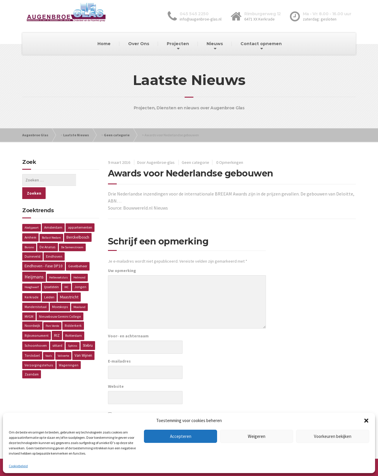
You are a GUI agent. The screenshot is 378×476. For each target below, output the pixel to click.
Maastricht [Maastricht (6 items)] (69, 283)
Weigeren (256, 436)
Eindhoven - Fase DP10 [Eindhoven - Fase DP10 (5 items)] (44, 252)
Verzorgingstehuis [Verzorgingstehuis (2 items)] (39, 352)
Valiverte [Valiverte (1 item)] (63, 342)
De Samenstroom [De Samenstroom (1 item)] (72, 234)
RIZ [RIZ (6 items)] (57, 322)
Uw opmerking (122, 270)
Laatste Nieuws (76, 135)
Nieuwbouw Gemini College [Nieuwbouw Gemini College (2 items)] (60, 303)
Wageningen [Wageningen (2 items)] (68, 352)
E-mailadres (119, 361)
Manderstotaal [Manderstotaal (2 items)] (36, 293)
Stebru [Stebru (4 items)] (88, 332)
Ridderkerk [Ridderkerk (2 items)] (73, 312)
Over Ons (138, 43)
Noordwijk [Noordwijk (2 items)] (32, 312)
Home (104, 43)
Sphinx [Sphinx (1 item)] (72, 332)
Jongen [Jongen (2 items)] (80, 273)
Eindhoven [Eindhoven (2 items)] (54, 243)
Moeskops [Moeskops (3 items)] (60, 293)
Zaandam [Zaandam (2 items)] (32, 361)
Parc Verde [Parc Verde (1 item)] (52, 312)
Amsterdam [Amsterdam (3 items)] (53, 214)
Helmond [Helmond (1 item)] (79, 264)
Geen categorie (117, 135)
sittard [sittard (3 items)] (57, 332)
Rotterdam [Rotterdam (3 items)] (73, 322)
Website (116, 386)
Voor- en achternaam (128, 336)
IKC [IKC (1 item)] (66, 274)
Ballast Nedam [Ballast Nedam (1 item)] (51, 224)
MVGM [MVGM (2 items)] (29, 303)
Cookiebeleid (18, 466)
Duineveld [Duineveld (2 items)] (32, 243)
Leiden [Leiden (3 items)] (49, 284)
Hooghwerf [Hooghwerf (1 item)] (32, 274)
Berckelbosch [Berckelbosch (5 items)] (77, 224)
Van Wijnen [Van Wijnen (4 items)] (83, 342)
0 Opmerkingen (229, 162)
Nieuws (215, 43)
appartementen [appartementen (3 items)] (80, 214)
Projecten (178, 43)
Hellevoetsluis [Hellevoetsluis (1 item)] (58, 264)
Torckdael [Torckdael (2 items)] (32, 342)
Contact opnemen (261, 43)
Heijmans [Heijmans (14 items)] (34, 263)
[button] (366, 421)
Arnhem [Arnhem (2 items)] (30, 224)
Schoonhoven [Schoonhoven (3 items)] (36, 332)
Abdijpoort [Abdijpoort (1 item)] (32, 214)
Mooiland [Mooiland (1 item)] (79, 294)
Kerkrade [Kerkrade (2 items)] (32, 284)
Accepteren (180, 436)
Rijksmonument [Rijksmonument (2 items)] (37, 322)
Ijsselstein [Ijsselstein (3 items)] (51, 273)
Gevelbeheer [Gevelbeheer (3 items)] (77, 253)
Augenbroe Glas (35, 135)
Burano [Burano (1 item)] (29, 234)
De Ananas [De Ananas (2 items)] (47, 234)
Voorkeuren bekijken (332, 436)
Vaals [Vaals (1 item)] (48, 342)
